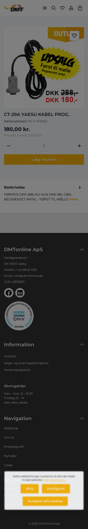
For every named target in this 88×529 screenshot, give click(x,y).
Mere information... (54, 482)
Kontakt (10, 356)
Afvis (30, 491)
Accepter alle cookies (45, 504)
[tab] (43, 193)
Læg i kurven (44, 159)
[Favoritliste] (62, 8)
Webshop (11, 428)
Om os (9, 437)
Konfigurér (56, 491)
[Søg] (54, 8)
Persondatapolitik (17, 370)
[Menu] (45, 8)
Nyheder (10, 456)
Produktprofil (14, 447)
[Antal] (44, 146)
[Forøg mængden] (79, 146)
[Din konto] (71, 8)
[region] (44, 67)
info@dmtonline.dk (28, 276)
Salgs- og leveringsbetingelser (26, 363)
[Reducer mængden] (8, 146)
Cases (8, 465)
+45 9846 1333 (26, 270)
